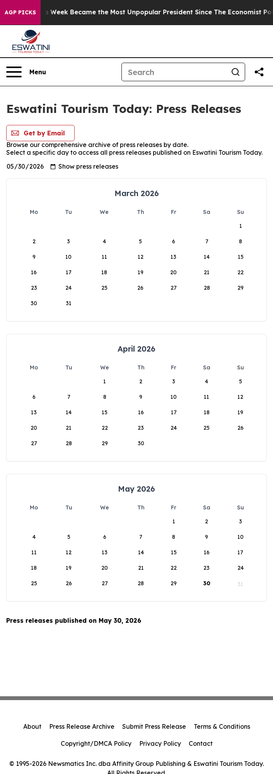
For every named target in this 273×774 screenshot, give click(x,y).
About (32, 726)
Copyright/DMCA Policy (96, 743)
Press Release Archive (81, 726)
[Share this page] (259, 72)
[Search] (174, 72)
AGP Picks (20, 12)
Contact (201, 743)
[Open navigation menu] (26, 72)
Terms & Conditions (222, 726)
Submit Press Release (154, 726)
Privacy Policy (160, 743)
